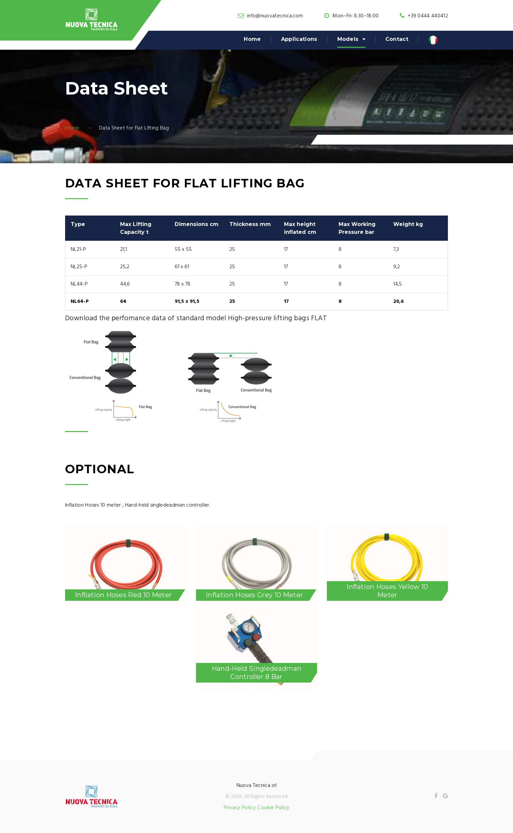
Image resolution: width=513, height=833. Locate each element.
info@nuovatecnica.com (275, 16)
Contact (396, 39)
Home (252, 39)
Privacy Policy (240, 808)
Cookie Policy (273, 808)
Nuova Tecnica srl (256, 785)
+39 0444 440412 (428, 16)
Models (348, 39)
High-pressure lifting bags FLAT (277, 318)
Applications (299, 39)
